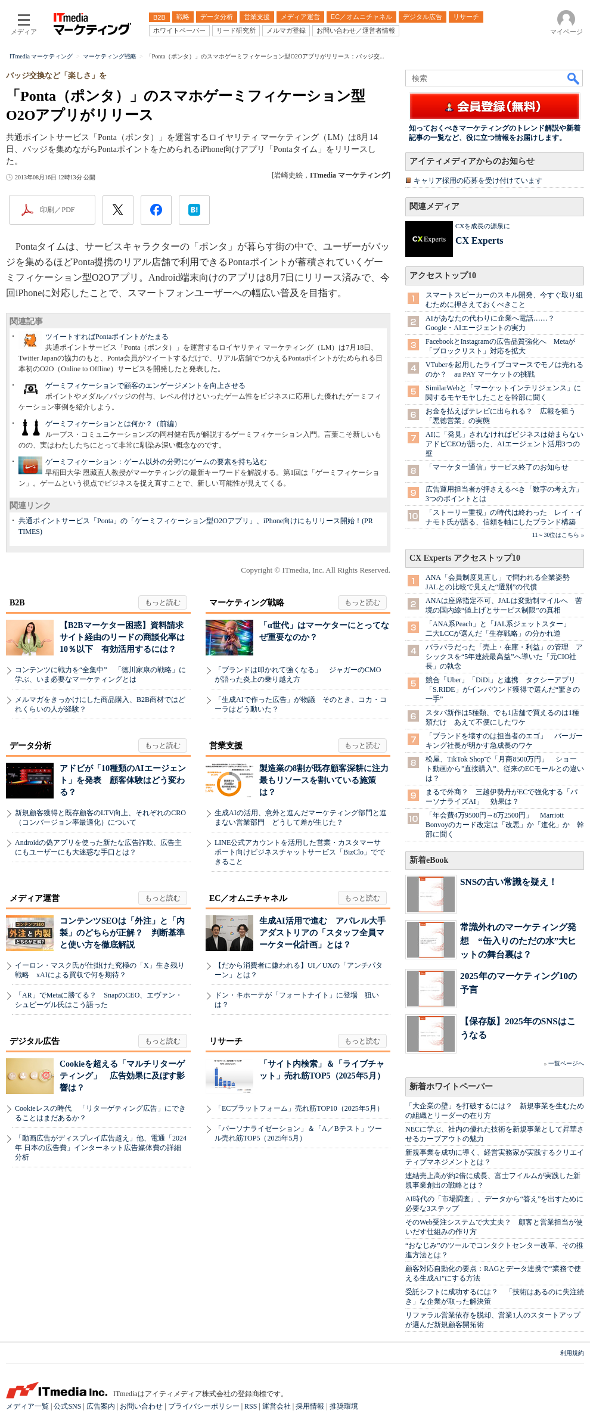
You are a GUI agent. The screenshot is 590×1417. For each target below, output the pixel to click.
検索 (574, 78)
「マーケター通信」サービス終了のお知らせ (497, 467)
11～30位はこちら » (558, 535)
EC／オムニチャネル (248, 898)
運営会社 (276, 1406)
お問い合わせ (141, 1406)
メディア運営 (35, 898)
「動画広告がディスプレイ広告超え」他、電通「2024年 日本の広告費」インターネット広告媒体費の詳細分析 (101, 1147)
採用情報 (310, 1406)
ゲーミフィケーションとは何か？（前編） (113, 423)
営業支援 (226, 745)
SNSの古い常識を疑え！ (508, 882)
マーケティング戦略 (246, 602)
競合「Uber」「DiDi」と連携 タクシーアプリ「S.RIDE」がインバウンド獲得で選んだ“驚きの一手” (503, 689)
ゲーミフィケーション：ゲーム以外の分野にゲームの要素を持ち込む (156, 462)
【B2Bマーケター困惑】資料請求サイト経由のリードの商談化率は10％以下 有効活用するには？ (122, 637)
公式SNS (67, 1406)
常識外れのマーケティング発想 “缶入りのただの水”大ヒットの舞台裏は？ (518, 940)
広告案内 (100, 1406)
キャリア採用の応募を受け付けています (478, 180)
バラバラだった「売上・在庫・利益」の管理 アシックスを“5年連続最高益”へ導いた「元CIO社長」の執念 (504, 656)
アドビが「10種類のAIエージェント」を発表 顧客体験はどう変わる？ (123, 780)
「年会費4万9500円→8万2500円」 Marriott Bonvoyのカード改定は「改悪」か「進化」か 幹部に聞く (505, 824)
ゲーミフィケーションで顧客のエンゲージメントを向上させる (145, 385)
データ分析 (30, 745)
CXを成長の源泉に (482, 225)
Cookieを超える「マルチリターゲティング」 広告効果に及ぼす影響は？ (122, 1075)
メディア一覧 (27, 1406)
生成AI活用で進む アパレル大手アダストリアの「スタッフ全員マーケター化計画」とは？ (322, 932)
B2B (17, 602)
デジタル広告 (35, 1041)
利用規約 (572, 1353)
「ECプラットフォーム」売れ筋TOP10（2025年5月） (299, 1108)
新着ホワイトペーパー (451, 1086)
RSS (250, 1406)
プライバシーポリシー (204, 1406)
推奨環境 (344, 1406)
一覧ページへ (566, 1063)
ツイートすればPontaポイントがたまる (107, 337)
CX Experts (479, 240)
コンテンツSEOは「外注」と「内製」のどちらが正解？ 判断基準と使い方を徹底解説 (122, 932)
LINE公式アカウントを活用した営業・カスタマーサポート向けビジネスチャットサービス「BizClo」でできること (300, 852)
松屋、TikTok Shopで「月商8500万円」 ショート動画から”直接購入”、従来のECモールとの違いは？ (505, 768)
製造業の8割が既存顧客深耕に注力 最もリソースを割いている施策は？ (328, 780)
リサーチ (226, 1041)
